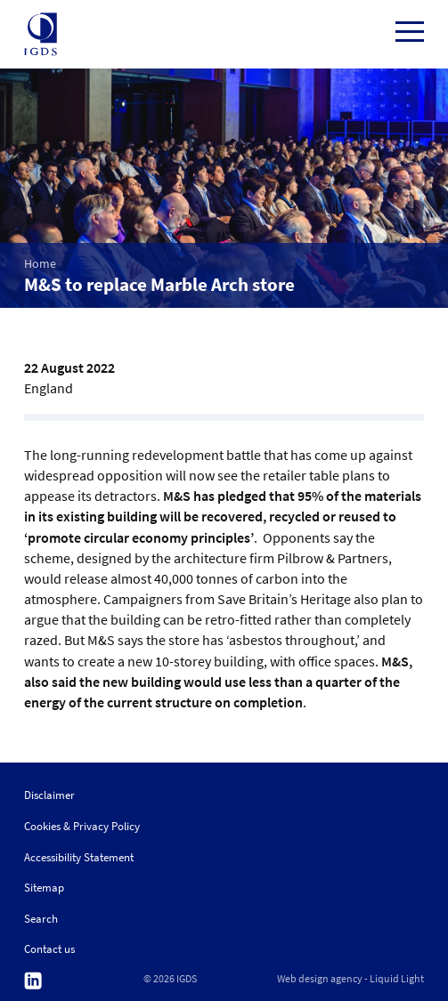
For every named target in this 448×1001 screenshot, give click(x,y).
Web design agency (319, 979)
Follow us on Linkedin (33, 981)
